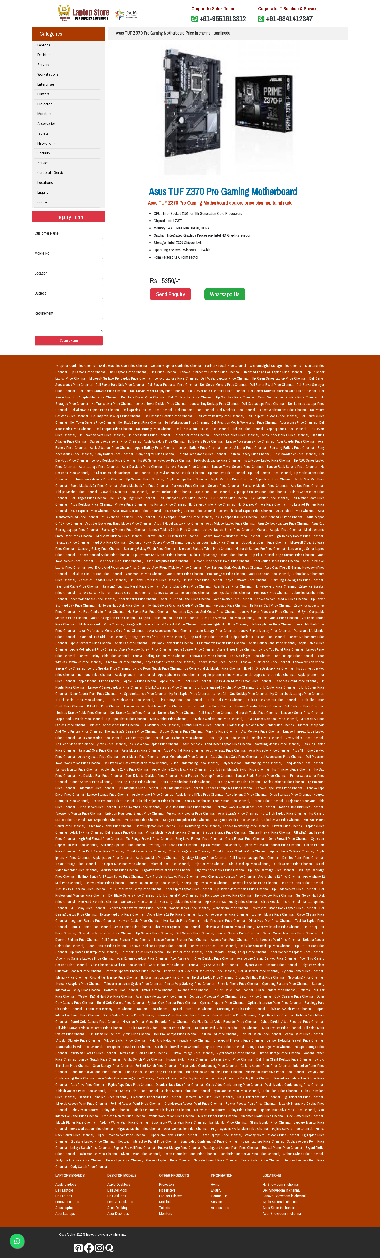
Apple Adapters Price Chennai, (111, 448)
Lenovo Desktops (120, 1201)
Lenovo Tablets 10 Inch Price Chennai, (173, 536)
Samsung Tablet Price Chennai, (181, 902)
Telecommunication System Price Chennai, (133, 984)
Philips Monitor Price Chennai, (77, 492)
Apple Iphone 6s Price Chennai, (179, 675)
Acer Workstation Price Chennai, (279, 927)
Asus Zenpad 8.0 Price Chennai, (237, 517)
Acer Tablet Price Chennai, (168, 965)
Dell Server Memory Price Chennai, (224, 384)
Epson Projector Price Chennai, (113, 801)
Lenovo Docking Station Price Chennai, (160, 656)
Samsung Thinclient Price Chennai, (104, 1097)
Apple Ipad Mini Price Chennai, (157, 857)
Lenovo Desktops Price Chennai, (114, 460)
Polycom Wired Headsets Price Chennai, (271, 965)
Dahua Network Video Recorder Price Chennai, (227, 1028)
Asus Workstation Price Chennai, (186, 1129)
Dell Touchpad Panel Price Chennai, (184, 498)
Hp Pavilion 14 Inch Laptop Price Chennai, (243, 681)
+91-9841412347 (289, 19)
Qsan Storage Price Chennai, (113, 1065)
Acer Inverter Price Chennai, (233, 599)
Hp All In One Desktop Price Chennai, (269, 668)
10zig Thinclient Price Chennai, (259, 1097)
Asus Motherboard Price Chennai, (185, 757)
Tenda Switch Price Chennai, (261, 1160)
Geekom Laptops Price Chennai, (169, 1160)
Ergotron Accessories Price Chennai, (220, 870)
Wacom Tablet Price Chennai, (190, 908)
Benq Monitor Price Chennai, (304, 763)
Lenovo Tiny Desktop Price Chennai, (215, 403)
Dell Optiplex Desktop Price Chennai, (148, 410)
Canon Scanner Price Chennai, (91, 782)
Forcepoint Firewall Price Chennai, (129, 1047)
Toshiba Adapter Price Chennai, (296, 454)
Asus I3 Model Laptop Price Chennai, (179, 523)
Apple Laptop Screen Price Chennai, (171, 662)
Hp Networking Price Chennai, (276, 586)
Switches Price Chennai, (194, 990)
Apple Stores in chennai (280, 1201)
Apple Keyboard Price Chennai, (91, 643)
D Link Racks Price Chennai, (225, 700)
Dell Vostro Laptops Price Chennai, (225, 378)
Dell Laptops (64, 1190)
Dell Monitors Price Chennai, (237, 410)
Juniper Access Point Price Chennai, (186, 1091)
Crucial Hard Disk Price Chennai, (234, 1015)
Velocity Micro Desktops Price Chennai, (273, 1135)
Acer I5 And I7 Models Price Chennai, (177, 567)
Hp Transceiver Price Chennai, (113, 403)
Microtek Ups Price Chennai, (171, 864)
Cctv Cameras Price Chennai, (294, 996)
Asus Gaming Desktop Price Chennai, (191, 511)
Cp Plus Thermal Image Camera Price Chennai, (283, 555)
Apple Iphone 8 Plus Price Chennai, (200, 794)
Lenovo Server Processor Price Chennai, (268, 611)
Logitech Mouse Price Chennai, (273, 914)
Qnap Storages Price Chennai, (291, 794)
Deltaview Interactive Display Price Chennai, (101, 1110)
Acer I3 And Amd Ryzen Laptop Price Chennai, (119, 567)
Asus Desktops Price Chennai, (92, 504)
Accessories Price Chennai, (298, 422)
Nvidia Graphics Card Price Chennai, (124, 366)
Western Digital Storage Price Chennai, (276, 366)
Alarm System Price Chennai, (282, 1028)
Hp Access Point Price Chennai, (297, 681)
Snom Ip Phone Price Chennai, (239, 984)
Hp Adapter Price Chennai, (193, 435)
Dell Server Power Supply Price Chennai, (158, 391)
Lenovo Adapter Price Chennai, (246, 448)
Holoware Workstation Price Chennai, (229, 927)
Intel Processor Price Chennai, (225, 920)
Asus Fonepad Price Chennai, (226, 750)
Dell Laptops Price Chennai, (129, 372)
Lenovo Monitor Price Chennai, (77, 769)
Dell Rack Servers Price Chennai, (140, 422)
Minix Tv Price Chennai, (222, 731)
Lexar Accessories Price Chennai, (170, 630)
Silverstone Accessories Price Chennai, (106, 933)
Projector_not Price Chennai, (227, 574)
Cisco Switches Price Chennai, (140, 807)
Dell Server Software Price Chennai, (103, 391)
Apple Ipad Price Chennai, (213, 492)
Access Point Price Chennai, (230, 939)
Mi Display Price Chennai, (89, 908)
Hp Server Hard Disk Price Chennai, (122, 605)
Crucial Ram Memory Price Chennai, (114, 977)
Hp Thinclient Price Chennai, (292, 769)
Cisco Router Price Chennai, (124, 662)
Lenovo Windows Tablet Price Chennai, (213, 542)
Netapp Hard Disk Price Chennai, (122, 914)
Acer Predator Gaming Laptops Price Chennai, (237, 952)
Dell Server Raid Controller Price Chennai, (217, 391)
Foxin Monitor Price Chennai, (99, 1154)
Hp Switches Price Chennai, (236, 397)
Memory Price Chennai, (72, 977)
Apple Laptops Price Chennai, (188, 479)
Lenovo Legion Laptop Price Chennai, (154, 883)
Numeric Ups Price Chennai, (177, 712)
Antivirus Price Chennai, (158, 990)
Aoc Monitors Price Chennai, (261, 731)
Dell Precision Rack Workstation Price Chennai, (136, 763)
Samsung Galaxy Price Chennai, (100, 548)
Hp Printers (167, 1190)
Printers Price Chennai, (131, 504)
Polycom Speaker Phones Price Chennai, (134, 971)
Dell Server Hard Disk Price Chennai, (121, 384)
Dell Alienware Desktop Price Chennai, (266, 946)
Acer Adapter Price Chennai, (296, 441)
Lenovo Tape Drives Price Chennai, (280, 788)
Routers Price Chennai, (153, 1009)
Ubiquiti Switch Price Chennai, (262, 1034)
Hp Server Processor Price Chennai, (155, 580)
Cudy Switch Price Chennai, (89, 1166)
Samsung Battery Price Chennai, (293, 448)
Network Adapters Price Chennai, (79, 984)
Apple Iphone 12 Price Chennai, (279, 876)
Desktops (44, 55)
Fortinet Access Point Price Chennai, (137, 1103)
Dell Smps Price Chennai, (216, 712)
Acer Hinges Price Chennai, (233, 586)
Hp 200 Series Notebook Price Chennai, (165, 460)
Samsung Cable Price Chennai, (78, 586)
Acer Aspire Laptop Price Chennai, (189, 889)
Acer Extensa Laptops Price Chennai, (143, 958)
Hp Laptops (63, 1196)
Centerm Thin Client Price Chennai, (210, 1097)
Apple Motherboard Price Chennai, (94, 649)
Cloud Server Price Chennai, (147, 851)
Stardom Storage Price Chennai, (224, 832)
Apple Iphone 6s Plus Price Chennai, (228, 675)
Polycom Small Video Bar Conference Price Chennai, (200, 971)
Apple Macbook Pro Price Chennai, (145, 485)
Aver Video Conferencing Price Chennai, (126, 1078)
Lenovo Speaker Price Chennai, (109, 668)
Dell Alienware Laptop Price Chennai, (96, 410)
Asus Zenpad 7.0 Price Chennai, (283, 517)
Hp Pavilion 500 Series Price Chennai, (180, 473)
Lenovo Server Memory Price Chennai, (265, 630)
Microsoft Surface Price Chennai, (120, 536)
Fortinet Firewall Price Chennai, (226, 366)
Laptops (43, 45)
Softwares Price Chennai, (121, 990)
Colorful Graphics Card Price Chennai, (177, 366)
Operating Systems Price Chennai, (286, 984)
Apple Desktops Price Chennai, (285, 782)
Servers (43, 65)
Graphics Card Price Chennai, (76, 366)
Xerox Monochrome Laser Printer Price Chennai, (217, 801)
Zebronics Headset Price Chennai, (103, 580)
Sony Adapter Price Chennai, (156, 454)
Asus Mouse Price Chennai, (141, 757)
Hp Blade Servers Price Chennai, (294, 889)
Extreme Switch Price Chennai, (232, 1059)
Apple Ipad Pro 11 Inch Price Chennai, (186, 681)
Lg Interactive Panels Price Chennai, (222, 643)
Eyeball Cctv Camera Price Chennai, (173, 1002)
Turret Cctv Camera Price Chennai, (96, 1021)
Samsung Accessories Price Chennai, (116, 441)
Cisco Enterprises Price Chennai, (168, 561)
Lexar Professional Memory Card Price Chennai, (112, 630)
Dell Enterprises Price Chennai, (183, 788)
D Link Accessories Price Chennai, (169, 687)
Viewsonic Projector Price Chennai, (191, 813)
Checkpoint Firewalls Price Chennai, (239, 1040)
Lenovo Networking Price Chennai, (246, 826)
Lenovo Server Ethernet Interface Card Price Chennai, (116, 593)
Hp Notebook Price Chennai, (274, 895)
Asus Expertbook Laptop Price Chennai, (136, 889)
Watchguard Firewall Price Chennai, (174, 845)
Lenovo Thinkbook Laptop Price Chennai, (159, 946)
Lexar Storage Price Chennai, (77, 864)
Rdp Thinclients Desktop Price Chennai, (259, 637)
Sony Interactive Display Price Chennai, (244, 1078)
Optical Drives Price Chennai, (281, 820)
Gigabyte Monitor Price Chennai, (139, 1129)
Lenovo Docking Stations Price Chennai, (181, 939)
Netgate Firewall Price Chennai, (216, 1160)
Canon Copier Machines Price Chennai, (291, 933)
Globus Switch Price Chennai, (303, 1154)
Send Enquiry (170, 294)
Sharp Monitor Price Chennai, (271, 1122)
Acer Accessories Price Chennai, (237, 435)
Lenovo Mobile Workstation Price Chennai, (138, 908)
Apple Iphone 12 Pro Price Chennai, (172, 914)
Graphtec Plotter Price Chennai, (263, 1116)
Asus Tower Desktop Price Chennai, (138, 511)
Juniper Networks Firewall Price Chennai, (295, 1040)
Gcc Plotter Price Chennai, (305, 1116)
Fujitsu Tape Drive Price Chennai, (131, 1084)
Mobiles (165, 1201)
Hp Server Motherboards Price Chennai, (242, 889)
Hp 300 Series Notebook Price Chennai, (272, 719)
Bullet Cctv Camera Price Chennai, (121, 1002)
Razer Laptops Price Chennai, (222, 1135)
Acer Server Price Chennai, (186, 574)
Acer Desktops (118, 1213)
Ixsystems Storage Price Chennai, (94, 1053)
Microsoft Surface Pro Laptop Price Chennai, (121, 378)
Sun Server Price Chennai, (139, 902)
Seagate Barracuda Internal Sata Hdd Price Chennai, (162, 624)
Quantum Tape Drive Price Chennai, (180, 1084)
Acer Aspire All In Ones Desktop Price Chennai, (203, 958)
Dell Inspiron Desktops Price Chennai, (117, 416)
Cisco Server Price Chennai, (97, 807)
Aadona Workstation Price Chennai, (125, 1122)
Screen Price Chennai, (269, 801)
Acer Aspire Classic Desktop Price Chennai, (267, 958)
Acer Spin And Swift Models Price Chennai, (234, 567)
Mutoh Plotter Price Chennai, (77, 1122)
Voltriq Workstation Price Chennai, (172, 1116)
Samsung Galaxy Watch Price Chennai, (150, 548)
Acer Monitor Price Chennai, (145, 574)
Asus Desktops (118, 1207)
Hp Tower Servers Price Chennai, (102, 435)
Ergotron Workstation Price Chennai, (167, 870)
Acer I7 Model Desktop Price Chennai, (152, 775)
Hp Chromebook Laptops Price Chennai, (297, 693)
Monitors (44, 114)
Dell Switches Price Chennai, (304, 706)
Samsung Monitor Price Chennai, (266, 485)
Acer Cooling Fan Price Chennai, (114, 618)
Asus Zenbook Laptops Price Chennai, (284, 523)
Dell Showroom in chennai (281, 1190)
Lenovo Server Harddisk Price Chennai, (282, 599)
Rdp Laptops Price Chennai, (295, 656)
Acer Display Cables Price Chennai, (187, 586)
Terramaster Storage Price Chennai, (144, 1053)
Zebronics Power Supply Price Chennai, (156, 542)
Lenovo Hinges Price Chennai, (251, 656)
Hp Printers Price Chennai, (168, 504)
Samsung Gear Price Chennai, (99, 750)
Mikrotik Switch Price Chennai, (126, 1040)
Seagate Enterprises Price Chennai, (187, 820)
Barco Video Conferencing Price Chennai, (215, 1072)
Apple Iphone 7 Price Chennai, (275, 675)
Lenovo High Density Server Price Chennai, (294, 536)
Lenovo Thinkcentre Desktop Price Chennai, (210, 372)
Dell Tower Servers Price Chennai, (93, 422)
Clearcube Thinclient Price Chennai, (157, 1097)
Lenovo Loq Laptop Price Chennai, (214, 946)
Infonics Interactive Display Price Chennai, (163, 1110)
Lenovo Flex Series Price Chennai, (255, 883)
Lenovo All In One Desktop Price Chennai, (241, 693)
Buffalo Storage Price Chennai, (193, 1053)
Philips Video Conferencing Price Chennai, (209, 1065)
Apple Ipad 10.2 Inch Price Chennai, (80, 719)
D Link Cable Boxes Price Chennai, (80, 700)
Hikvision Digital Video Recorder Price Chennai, (156, 1021)
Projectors (166, 1184)
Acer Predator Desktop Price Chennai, (207, 775)
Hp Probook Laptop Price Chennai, (218, 460)
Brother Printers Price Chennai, (203, 725)
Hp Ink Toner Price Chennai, (203, 580)
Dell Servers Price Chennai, (195, 933)
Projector (44, 104)
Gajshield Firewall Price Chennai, (178, 1047)
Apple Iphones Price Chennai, (287, 429)
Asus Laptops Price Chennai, (91, 511)
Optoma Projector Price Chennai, (223, 1002)
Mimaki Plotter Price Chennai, (218, 1116)
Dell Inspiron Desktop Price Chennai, (170, 416)
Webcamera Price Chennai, (232, 908)
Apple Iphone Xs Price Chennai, (292, 851)
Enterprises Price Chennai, (97, 788)
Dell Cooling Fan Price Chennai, (191, 397)
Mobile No (42, 253)
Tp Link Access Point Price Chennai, (276, 939)
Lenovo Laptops (67, 1201)
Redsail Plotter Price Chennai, (283, 1147)
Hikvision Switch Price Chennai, (291, 1009)
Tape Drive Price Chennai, (88, 1084)
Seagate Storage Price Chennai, (270, 1047)
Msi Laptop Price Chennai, (143, 820)
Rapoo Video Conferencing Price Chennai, (154, 1072)
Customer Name (47, 233)
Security (43, 153)
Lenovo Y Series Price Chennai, (302, 712)
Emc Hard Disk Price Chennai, (98, 902)
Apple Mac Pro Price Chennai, (232, 479)
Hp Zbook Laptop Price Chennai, (143, 952)
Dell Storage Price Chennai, (124, 832)
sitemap (121, 1234)
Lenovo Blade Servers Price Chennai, (262, 775)
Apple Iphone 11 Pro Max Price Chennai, (180, 769)
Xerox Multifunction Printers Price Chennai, (288, 397)
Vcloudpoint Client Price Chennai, (265, 542)
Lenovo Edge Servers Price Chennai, (214, 965)
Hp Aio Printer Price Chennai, (221, 845)
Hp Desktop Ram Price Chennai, (101, 775)
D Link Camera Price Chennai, (294, 864)
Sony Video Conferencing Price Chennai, (210, 1141)
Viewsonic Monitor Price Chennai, (79, 813)
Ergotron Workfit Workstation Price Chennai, (246, 807)
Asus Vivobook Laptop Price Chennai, (155, 744)
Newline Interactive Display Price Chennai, (186, 1078)
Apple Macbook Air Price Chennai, (95, 485)
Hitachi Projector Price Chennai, (159, 801)
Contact (43, 202)
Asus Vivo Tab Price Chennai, (184, 750)
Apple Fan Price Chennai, (132, 643)
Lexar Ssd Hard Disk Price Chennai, (103, 637)
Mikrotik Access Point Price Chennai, (82, 1103)
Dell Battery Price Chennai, (155, 429)
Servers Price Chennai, (224, 485)
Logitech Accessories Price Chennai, (224, 914)
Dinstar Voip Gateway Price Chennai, (190, 984)
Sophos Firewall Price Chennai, (134, 1147)
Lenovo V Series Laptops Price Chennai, (115, 687)
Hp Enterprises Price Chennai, (138, 788)
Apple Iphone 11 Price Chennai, (100, 681)
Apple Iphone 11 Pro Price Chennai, (125, 769)
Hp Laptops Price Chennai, (89, 372)
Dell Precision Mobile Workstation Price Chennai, (245, 422)
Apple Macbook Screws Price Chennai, (145, 649)
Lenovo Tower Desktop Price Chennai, (162, 403)
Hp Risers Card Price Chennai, (271, 605)
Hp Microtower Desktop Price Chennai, (226, 895)
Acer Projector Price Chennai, (270, 574)
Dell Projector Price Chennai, (195, 410)
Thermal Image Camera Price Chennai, (131, 731)
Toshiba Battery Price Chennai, (250, 454)
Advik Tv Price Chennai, (86, 832)
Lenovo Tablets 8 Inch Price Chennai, (228, 530)
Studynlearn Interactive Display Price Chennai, (226, 1110)
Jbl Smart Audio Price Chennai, (278, 618)
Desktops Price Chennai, (189, 485)
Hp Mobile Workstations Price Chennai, (217, 719)
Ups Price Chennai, (164, 372)
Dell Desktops (117, 1190)
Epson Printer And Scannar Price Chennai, (273, 845)
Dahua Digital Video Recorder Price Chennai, (292, 1021)
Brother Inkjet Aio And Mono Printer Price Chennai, (261, 725)
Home (215, 1184)
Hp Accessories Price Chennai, (150, 435)
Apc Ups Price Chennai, (307, 485)
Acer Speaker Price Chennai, (139, 599)
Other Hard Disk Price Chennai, (271, 920)
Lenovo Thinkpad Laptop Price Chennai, (246, 511)
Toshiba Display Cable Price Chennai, (82, 712)
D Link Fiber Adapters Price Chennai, (272, 700)
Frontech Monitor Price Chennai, (124, 1116)
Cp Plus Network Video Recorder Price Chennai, (160, 1028)
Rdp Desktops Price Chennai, (209, 637)
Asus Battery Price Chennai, (145, 738)
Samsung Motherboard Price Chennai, (187, 782)
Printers (43, 94)
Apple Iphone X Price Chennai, (247, 794)
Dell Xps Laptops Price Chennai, (264, 403)
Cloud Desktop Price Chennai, (250, 864)
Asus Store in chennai (279, 1207)
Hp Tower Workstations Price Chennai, (98, 479)
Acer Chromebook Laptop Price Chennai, (229, 876)
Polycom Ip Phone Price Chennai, (80, 1160)
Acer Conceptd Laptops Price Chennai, (297, 952)
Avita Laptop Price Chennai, (133, 927)
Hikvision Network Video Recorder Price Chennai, (90, 1028)
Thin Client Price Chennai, (281, 1091)
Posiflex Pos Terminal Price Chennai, (81, 889)
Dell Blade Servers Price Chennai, (131, 895)
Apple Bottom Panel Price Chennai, (273, 643)
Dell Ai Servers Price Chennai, (259, 971)
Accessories (46, 124)
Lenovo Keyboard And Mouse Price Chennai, (154, 706)
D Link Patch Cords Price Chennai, (131, 700)
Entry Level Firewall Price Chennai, (199, 838)
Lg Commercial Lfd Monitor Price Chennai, (213, 668)
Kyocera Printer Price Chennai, (303, 971)
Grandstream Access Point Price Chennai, (194, 1103)
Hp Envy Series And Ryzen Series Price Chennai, (111, 876)
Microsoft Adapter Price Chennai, (280, 530)
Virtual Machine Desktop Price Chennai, (173, 832)
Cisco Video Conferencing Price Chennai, (234, 1084)
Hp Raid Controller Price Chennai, (102, 611)
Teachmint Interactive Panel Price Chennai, (251, 1154)
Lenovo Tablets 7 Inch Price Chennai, (175, 530)
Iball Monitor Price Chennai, (228, 1122)
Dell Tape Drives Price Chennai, (143, 397)
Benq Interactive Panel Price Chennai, (97, 1072)
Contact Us (219, 1196)
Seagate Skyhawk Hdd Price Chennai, (228, 618)
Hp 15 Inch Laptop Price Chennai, (284, 813)
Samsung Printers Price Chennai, (125, 530)
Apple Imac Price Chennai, (274, 479)
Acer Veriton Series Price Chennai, (277, 561)
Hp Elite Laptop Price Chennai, (213, 977)
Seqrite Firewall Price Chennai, (224, 1047)
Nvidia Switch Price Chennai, (304, 1034)
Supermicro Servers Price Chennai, (174, 1135)
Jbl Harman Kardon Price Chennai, (101, 624)
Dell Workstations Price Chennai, (187, 422)
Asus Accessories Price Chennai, (101, 738)
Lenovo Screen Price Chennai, (218, 662)
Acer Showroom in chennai (282, 1213)
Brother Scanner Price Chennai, (182, 731)
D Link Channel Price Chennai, (177, 895)
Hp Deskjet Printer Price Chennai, (212, 504)
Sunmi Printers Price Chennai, (277, 990)
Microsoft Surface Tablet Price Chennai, (206, 548)
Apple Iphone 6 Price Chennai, (135, 675)
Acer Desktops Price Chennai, (143, 466)
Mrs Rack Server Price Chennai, (173, 643)
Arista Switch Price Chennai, (144, 1059)
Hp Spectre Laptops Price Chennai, (143, 693)
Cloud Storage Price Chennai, (190, 851)
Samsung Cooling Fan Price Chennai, (297, 580)
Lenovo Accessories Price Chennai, (250, 441)
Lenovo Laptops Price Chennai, (177, 378)
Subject (40, 293)
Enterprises (45, 85)
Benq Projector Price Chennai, (229, 738)
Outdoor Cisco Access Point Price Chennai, (222, 561)
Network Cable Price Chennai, (140, 920)
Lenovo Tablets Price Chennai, (172, 492)
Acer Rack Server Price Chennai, (102, 851)
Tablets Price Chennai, (249, 429)
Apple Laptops (65, 1184)
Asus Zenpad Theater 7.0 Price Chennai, (186, 517)
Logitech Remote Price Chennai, (94, 920)
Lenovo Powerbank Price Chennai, (259, 706)
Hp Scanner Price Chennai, (145, 479)
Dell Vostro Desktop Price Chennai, (221, 416)
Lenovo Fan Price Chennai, (209, 656)
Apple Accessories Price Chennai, (286, 435)
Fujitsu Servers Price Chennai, (293, 1129)
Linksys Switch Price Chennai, (90, 1147)
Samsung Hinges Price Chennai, (137, 782)
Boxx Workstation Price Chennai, (92, 1129)
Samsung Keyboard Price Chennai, (238, 782)
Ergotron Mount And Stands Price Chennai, (135, 813)
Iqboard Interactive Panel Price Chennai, (289, 1110)
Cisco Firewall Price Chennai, (245, 838)
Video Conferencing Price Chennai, (195, 763)
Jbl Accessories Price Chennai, (282, 757)
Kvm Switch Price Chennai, (182, 920)
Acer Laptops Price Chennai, (99, 466)
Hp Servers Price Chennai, (155, 933)
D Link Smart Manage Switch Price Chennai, (240, 769)
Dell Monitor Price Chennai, (270, 498)
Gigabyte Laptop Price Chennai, (93, 1141)
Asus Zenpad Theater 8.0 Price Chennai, (129, 517)
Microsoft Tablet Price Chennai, (257, 712)
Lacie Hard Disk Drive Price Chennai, (189, 807)
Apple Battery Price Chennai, (155, 448)
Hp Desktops (116, 1196)
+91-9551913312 (222, 19)
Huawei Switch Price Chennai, (187, 1059)
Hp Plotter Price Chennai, (95, 675)
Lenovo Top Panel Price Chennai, (281, 649)
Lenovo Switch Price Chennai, (105, 883)
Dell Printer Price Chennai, (185, 952)
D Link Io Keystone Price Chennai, (180, 700)
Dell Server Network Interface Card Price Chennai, (282, 391)
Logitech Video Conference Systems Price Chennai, (91, 744)
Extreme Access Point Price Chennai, (134, 1091)
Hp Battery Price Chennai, (206, 441)
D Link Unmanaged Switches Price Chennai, (225, 687)
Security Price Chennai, (256, 996)
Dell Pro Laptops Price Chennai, (176, 1034)
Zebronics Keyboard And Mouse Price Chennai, (205, 611)
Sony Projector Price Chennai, (156, 826)
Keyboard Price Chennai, (231, 605)
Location (41, 273)
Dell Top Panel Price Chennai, (303, 857)
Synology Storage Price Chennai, (204, 857)
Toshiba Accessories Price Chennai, (202, 454)
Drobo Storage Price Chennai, (281, 1053)
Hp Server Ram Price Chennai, (149, 611)
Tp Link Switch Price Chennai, (233, 990)
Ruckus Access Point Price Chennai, (251, 1103)
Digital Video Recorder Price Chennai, (129, 1015)
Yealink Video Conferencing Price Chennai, (294, 1084)
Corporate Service (51, 173)
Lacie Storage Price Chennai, (216, 630)
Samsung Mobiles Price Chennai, (278, 744)
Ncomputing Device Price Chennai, (206, 883)
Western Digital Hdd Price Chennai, (225, 624)
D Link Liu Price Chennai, (104, 706)
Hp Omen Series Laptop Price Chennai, (280, 378)
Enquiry (42, 193)
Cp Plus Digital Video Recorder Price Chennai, (225, 1021)
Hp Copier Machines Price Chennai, (124, 864)
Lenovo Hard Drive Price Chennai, (210, 706)
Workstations (47, 75)
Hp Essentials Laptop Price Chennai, (165, 977)
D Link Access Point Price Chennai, (94, 693)
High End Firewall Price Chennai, (101, 838)
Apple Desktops (118, 1184)
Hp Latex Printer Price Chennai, (302, 883)
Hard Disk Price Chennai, (110, 542)
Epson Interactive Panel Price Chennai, (191, 1154)
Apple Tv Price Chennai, (141, 681)
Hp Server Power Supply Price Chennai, (232, 902)
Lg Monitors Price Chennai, (162, 725)
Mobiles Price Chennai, (268, 738)
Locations (45, 183)
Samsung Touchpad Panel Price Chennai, (131, 586)
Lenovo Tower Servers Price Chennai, (238, 466)
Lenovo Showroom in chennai (284, 1196)
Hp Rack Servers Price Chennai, (270, 473)
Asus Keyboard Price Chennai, (99, 757)
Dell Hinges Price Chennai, (89, 498)
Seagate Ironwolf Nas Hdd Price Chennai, (158, 637)
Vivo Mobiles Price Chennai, (305, 738)
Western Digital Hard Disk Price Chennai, (106, 996)
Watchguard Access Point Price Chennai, (231, 1147)
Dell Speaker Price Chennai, (232, 593)
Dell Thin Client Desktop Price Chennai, (203, 429)
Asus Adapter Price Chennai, (186, 738)
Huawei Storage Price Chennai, (179, 1147)
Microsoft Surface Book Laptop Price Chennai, (285, 908)
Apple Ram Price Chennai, (276, 1015)
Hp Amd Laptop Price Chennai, (190, 693)
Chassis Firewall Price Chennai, (270, 832)
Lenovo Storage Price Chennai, (108, 794)
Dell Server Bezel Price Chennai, (272, 384)
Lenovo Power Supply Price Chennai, (158, 668)
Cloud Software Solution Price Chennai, (240, 851)
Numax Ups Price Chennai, (125, 1160)
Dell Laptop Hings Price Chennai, (133, 498)
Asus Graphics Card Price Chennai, (235, 757)
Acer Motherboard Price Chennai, (94, 599)
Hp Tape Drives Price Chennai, (127, 719)
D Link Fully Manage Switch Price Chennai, (220, 555)
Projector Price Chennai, (210, 864)
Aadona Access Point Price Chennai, (266, 1065)
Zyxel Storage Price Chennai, (237, 1053)
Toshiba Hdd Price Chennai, (219, 1034)
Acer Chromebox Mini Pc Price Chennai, (119, 965)
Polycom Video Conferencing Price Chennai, (252, 763)
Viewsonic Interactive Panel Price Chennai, (276, 1072)
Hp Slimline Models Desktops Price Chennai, (122, 473)
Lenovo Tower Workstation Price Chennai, (232, 536)
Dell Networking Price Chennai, (200, 826)
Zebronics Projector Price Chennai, (213, 996)
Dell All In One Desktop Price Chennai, (97, 574)
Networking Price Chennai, (306, 977)
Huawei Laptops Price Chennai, (263, 1141)
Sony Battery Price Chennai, (115, 454)
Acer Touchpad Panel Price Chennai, (186, 599)
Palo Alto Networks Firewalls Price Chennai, (180, 1040)
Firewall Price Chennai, (288, 826)
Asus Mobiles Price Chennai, (141, 750)
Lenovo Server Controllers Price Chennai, (182, 593)
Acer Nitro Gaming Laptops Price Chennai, (85, 958)
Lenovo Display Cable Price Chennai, (105, 656)
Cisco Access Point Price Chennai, (120, 561)
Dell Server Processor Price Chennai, (173, 384)
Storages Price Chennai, (73, 542)
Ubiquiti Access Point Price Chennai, (81, 1091)
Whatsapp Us (225, 294)
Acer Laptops (65, 1213)
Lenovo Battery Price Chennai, (200, 448)
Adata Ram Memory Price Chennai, (110, 1009)
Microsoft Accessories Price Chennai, (115, 725)
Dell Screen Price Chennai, (230, 498)
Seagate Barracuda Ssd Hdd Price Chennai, (169, 618)
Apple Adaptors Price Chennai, (165, 441)
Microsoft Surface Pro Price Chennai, (261, 548)
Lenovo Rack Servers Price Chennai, (293, 466)
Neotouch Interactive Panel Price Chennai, (148, 1141)
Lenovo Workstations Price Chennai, (283, 410)
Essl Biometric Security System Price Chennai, (120, 1034)
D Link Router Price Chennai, (277, 687)
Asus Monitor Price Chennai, (169, 719)
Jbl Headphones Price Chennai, (272, 624)
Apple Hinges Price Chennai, (237, 649)
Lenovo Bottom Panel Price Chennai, (266, 662)
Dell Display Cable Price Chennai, (133, 712)
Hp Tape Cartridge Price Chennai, (272, 870)
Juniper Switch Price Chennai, (100, 1059)
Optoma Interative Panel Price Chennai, (275, 1002)
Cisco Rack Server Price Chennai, (111, 826)
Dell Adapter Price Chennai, (115, 429)
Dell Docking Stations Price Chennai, (127, 939)
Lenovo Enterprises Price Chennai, (230, 788)
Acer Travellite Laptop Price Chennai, (161, 996)
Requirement (44, 313)
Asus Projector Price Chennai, (270, 750)
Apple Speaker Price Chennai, (194, 649)
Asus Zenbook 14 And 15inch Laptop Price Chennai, (218, 744)
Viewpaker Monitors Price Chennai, (125, 492)
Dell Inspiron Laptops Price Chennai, (255, 857)
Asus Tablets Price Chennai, (296, 511)
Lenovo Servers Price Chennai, (188, 466)
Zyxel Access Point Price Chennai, (237, 1091)
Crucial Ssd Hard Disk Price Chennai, (261, 977)
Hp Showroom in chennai (281, 1184)
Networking (46, 144)
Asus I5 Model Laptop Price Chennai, (231, 523)
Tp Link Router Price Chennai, (193, 1009)
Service (43, 163)
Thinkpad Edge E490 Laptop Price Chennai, (273, 372)
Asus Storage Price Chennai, (238, 813)
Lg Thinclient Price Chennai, (304, 1097)
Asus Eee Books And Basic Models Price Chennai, (118, 523)
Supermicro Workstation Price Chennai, (179, 1122)
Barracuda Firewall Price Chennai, (80, 1047)
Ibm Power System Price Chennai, (178, 927)
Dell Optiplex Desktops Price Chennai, (273, 416)
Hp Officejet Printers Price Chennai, (263, 504)
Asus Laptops (65, 1207)
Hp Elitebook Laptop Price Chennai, (268, 460)
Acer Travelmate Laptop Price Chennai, (172, 876)
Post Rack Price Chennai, (272, 593)
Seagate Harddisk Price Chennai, (237, 820)
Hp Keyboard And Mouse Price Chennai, (160, 555)
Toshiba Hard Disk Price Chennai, (301, 807)
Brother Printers (170, 1196)
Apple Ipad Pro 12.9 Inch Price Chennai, (261, 492)
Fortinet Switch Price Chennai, (157, 1065)
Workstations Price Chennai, (121, 870)
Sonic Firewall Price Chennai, (288, 838)
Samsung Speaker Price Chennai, (124, 845)
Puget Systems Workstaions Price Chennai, (240, 1129)
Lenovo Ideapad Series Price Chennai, (105, 555)
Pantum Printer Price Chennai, (92, 927)
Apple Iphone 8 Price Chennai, (153, 794)
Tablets (42, 134)
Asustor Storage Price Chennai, (79, 1040)
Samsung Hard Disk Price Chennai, (242, 1009)
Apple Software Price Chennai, (247, 580)
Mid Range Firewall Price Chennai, (150, 838)
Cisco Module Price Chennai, (281, 902)
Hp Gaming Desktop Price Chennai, (94, 952)
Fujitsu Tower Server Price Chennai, (122, 1135)
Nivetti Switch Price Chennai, (141, 1154)
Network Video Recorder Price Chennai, (183, 1015)
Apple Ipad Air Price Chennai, (113, 857)
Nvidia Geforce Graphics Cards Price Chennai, (180, 605)
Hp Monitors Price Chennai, (227, 473)
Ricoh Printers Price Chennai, (107, 946)
